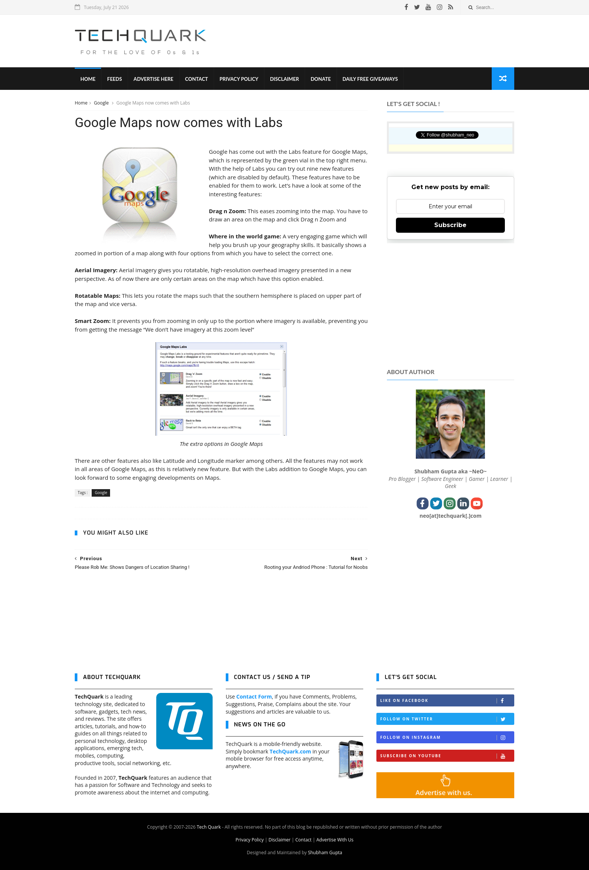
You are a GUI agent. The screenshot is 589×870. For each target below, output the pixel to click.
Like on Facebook (447, 700)
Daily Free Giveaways (370, 79)
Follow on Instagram (447, 737)
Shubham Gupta (325, 852)
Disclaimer (284, 79)
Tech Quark (209, 827)
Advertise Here (154, 79)
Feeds (114, 79)
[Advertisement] (377, 41)
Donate (321, 79)
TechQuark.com (290, 751)
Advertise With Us (334, 840)
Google (102, 103)
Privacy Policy (239, 79)
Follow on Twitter (447, 719)
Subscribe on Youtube (447, 756)
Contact (196, 79)
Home (87, 79)
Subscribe (450, 225)
